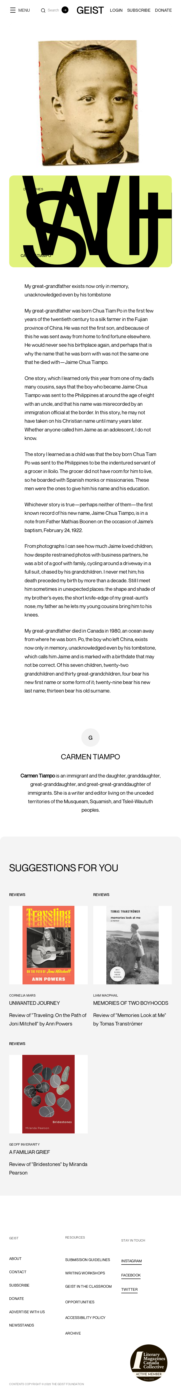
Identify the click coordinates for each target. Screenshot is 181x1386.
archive (73, 1333)
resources (75, 1237)
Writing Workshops (85, 1273)
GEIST (14, 1238)
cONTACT (17, 1272)
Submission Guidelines (87, 1259)
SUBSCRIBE (139, 10)
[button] (21, 10)
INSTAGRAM (131, 1261)
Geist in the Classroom (88, 1286)
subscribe (19, 1285)
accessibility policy (85, 1317)
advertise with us (27, 1312)
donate (16, 1298)
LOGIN (116, 10)
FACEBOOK (131, 1275)
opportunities (79, 1302)
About (15, 1258)
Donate (163, 10)
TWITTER (129, 1289)
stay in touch (133, 1240)
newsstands (21, 1325)
